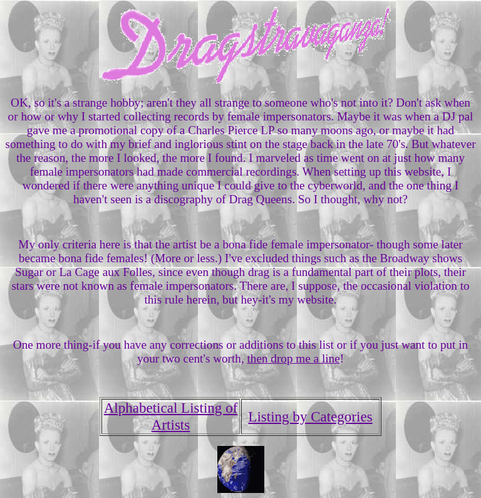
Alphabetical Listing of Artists (171, 416)
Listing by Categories (310, 416)
